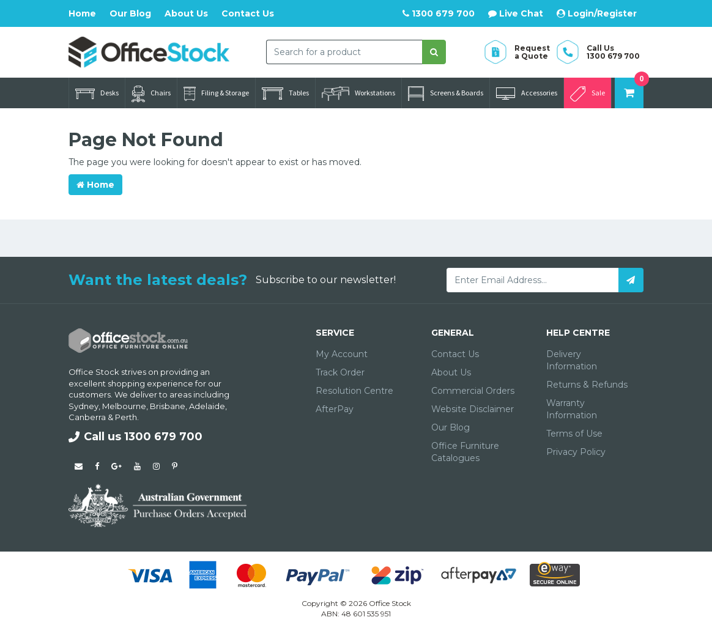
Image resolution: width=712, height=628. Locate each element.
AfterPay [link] (335, 409)
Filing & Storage (216, 94)
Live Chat (515, 13)
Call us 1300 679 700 (135, 436)
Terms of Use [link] (574, 433)
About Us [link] (451, 372)
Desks (97, 93)
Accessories (526, 93)
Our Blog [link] (450, 427)
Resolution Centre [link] (354, 390)
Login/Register (597, 13)
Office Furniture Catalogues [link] (465, 452)
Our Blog (130, 13)
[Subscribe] (630, 280)
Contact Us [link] (455, 354)
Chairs (151, 94)
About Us (186, 13)
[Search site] (434, 52)
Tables (285, 93)
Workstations (358, 93)
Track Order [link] (340, 372)
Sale (587, 94)
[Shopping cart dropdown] (629, 93)
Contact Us (247, 13)
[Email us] (79, 466)
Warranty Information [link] (571, 409)
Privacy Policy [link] (576, 451)
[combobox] (344, 52)
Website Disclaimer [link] (472, 409)
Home (82, 13)
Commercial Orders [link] (472, 390)
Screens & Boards (445, 93)
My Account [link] (342, 354)
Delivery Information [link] (571, 360)
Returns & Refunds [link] (587, 384)
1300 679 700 (438, 13)
